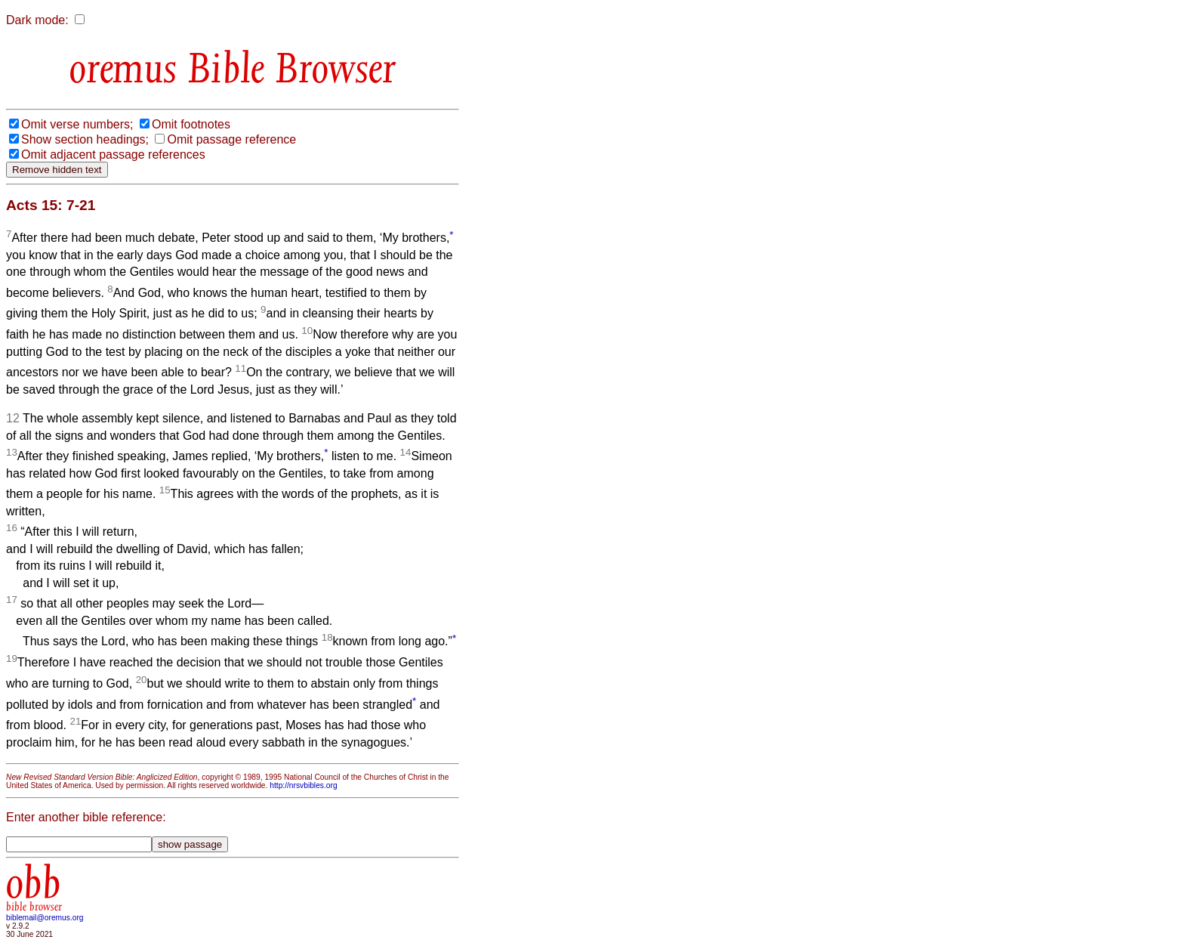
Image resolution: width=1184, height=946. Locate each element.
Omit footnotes (191, 124)
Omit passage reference (231, 139)
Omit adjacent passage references (113, 154)
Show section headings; (85, 139)
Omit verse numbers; (77, 124)
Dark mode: (37, 20)
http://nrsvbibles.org (303, 785)
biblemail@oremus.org (45, 918)
